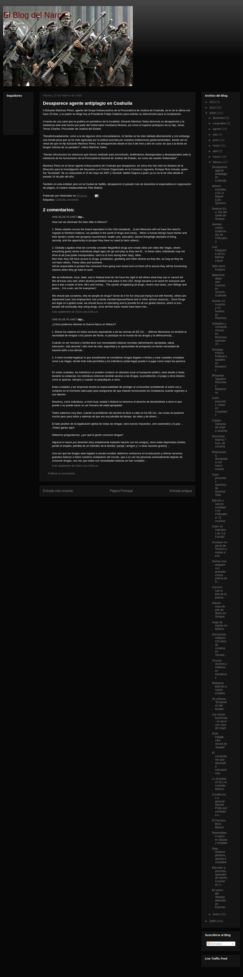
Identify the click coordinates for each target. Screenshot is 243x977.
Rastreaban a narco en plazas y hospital (219, 837)
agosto (217, 128)
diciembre (219, 118)
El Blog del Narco (34, 15)
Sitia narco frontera (218, 267)
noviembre (220, 123)
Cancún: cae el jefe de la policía (219, 592)
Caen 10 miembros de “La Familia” (219, 531)
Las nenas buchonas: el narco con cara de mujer (219, 721)
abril (216, 151)
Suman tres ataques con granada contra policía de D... (219, 571)
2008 (212, 921)
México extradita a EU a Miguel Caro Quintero (219, 194)
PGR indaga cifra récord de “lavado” (219, 740)
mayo (216, 145)
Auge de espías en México (219, 626)
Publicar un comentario (61, 473)
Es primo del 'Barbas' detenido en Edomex (219, 898)
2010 (212, 107)
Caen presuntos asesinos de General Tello (219, 485)
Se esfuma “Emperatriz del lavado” (219, 704)
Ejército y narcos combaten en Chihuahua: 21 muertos (219, 511)
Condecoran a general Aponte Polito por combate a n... (219, 805)
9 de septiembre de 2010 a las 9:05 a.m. (75, 311)
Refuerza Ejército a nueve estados (219, 688)
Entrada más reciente (58, 491)
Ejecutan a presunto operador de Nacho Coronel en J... (219, 876)
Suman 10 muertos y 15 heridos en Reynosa (219, 309)
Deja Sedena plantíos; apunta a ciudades (219, 855)
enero (217, 914)
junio (216, 140)
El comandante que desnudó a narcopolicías (219, 763)
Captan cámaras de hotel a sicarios (219, 425)
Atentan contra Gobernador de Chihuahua (219, 233)
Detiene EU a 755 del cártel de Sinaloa (219, 213)
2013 (212, 102)
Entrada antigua (181, 491)
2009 (212, 113)
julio (215, 134)
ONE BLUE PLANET (64, 216)
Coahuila (60, 199)
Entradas (214, 943)
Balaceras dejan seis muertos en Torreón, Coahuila (219, 285)
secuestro (73, 199)
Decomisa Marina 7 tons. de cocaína (219, 441)
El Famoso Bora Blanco (219, 824)
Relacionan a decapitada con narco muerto (219, 460)
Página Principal (121, 491)
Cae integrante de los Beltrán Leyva (219, 253)
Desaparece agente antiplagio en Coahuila (87, 103)
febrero (217, 162)
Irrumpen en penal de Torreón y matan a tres (219, 549)
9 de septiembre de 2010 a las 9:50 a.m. (75, 465)
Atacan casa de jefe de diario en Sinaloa (219, 609)
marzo (217, 156)
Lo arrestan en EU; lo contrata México (219, 783)
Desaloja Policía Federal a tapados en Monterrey (219, 360)
